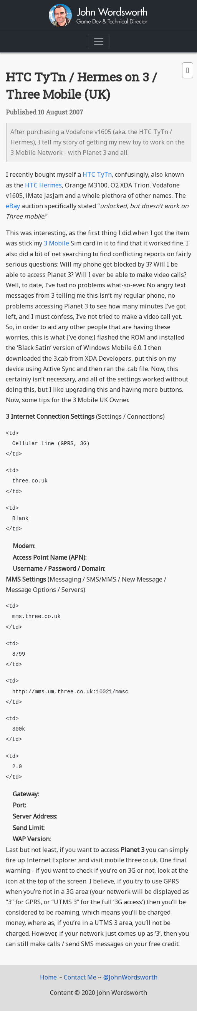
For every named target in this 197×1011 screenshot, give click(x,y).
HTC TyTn (97, 174)
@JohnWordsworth (130, 977)
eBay (13, 206)
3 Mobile (56, 243)
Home (48, 977)
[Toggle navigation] (98, 41)
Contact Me (80, 977)
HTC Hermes (43, 185)
